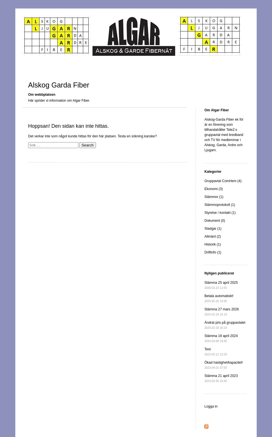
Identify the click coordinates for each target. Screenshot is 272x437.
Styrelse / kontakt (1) (220, 213)
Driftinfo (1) (212, 252)
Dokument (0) (214, 221)
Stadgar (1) (212, 229)
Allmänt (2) (212, 236)
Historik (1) (212, 244)
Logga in (210, 406)
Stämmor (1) (213, 197)
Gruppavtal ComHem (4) (223, 181)
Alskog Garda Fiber (58, 85)
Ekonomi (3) (213, 189)
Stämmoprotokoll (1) (219, 205)
